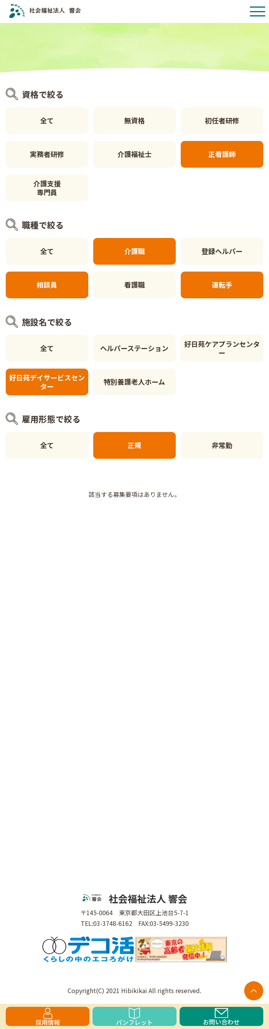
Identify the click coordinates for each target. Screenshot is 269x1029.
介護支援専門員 (47, 187)
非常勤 (222, 445)
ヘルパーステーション (134, 348)
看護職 (134, 285)
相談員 (47, 285)
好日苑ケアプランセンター (222, 348)
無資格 (134, 120)
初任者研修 (222, 120)
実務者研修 (47, 154)
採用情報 (48, 1017)
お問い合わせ (221, 1017)
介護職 (134, 251)
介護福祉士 (134, 154)
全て (47, 120)
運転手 (222, 285)
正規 (134, 445)
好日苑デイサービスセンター (47, 381)
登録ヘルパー (222, 251)
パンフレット (134, 1017)
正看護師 (222, 154)
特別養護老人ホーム (134, 382)
